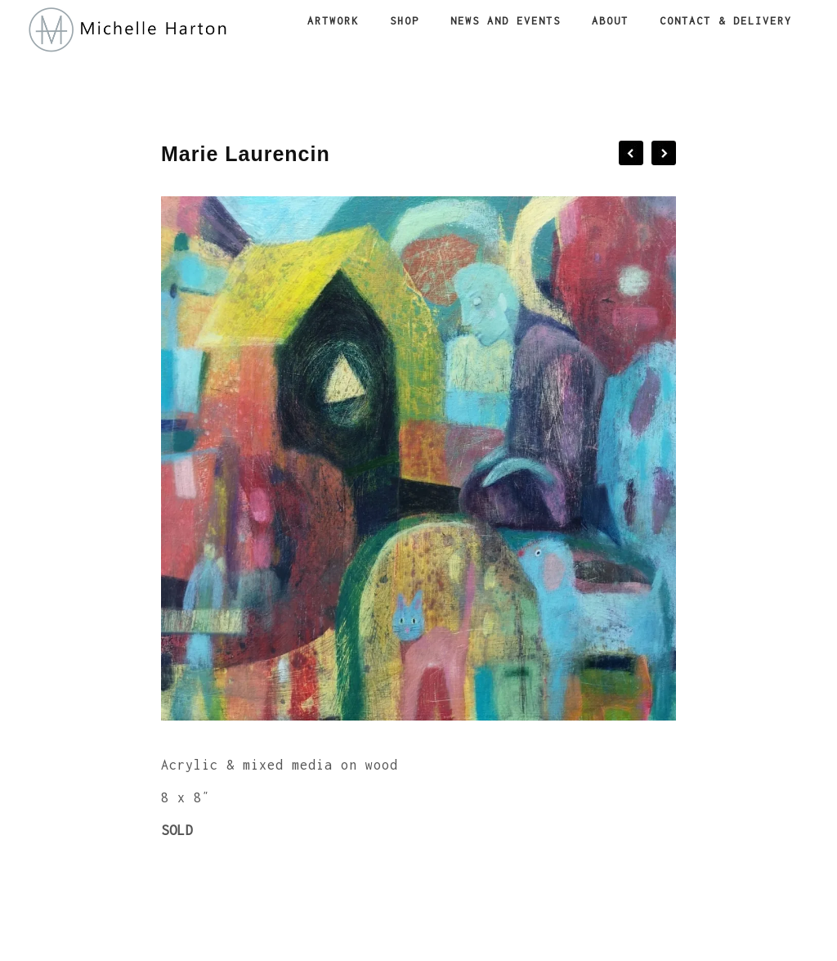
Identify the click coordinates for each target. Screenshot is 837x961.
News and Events (505, 21)
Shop (404, 21)
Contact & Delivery (726, 21)
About (610, 21)
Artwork (333, 21)
